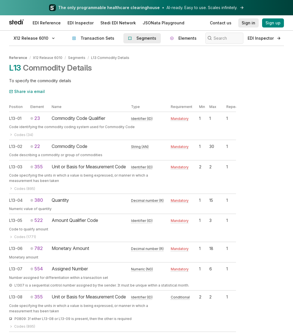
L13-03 (15, 166)
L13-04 (16, 200)
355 (36, 166)
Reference (18, 58)
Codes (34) (21, 134)
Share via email (27, 91)
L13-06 (15, 248)
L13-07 (15, 268)
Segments (76, 58)
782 (36, 248)
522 (36, 220)
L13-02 (15, 146)
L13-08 (15, 296)
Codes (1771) (22, 237)
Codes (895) (22, 188)
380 (36, 200)
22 (35, 146)
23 (35, 118)
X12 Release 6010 (47, 58)
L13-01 (15, 118)
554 (36, 269)
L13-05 (15, 220)
